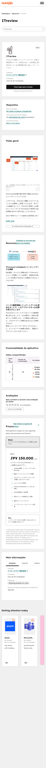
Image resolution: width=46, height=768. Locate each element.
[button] (13, 123)
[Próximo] (38, 189)
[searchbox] (24, 29)
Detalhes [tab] (12, 564)
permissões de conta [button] (17, 117)
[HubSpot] (7, 3)
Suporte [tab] (25, 564)
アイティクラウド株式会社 (16, 75)
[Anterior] (7, 189)
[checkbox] (23, 441)
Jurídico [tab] (37, 564)
